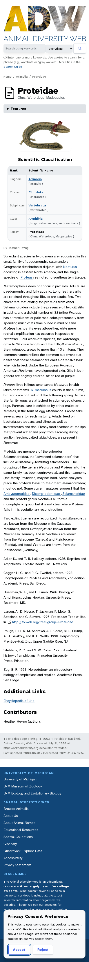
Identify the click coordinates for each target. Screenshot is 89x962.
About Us (11, 815)
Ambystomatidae (17, 493)
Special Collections (18, 836)
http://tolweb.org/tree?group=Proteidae (42, 622)
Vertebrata (37, 205)
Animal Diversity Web (45, 39)
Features (18, 108)
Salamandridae (73, 493)
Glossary (10, 844)
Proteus (26, 277)
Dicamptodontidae (46, 493)
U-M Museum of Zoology (23, 786)
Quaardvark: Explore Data (23, 851)
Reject (43, 949)
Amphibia (36, 218)
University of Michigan (20, 779)
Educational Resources (21, 829)
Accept (19, 949)
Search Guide (13, 67)
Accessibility (13, 858)
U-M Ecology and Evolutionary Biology (32, 793)
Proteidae (39, 76)
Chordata (36, 192)
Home (7, 76)
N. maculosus (41, 390)
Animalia (22, 76)
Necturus (70, 266)
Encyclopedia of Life (19, 700)
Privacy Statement (17, 865)
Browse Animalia (16, 808)
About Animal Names (19, 822)
